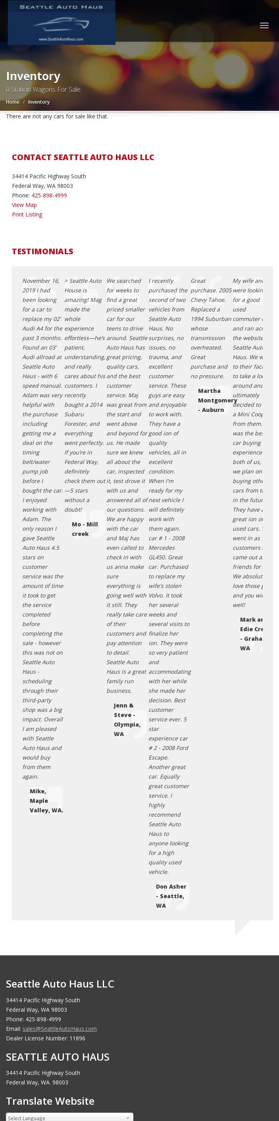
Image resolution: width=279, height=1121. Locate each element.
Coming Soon (45, 746)
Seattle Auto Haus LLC (69, 883)
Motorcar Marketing (119, 893)
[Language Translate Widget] (69, 584)
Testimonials (44, 784)
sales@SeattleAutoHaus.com (60, 495)
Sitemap (38, 793)
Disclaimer (41, 803)
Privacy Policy (45, 765)
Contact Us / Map (50, 755)
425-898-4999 (49, 195)
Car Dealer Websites (36, 893)
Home (12, 102)
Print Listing (27, 214)
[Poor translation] (35, 983)
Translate (71, 599)
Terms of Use (45, 774)
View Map (24, 205)
